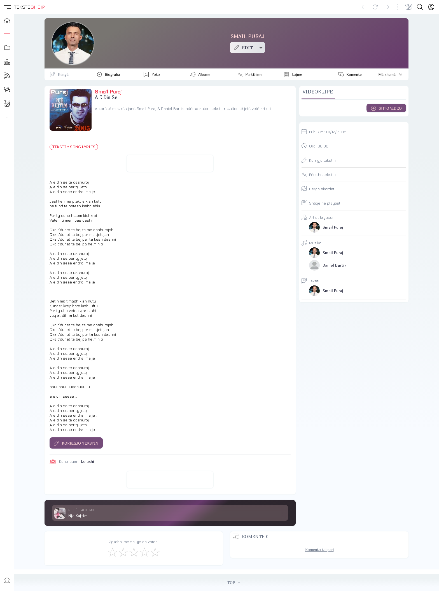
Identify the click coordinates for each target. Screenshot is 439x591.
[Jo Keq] (123, 551)
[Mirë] (133, 551)
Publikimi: (327, 131)
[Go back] (364, 7)
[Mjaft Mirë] (144, 551)
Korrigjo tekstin (322, 160)
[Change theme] (408, 7)
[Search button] (420, 7)
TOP (233, 582)
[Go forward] (386, 7)
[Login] (431, 7)
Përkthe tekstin (322, 174)
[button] (7, 7)
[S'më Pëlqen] (112, 551)
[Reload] (375, 7)
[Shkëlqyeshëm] (155, 551)
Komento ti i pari (319, 549)
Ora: (318, 146)
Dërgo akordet (322, 188)
